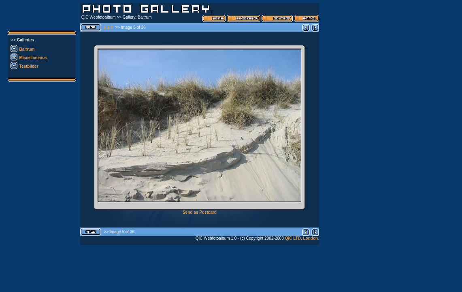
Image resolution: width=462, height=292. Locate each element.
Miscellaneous (33, 58)
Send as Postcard (200, 212)
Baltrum (27, 49)
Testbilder (28, 66)
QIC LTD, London (301, 238)
